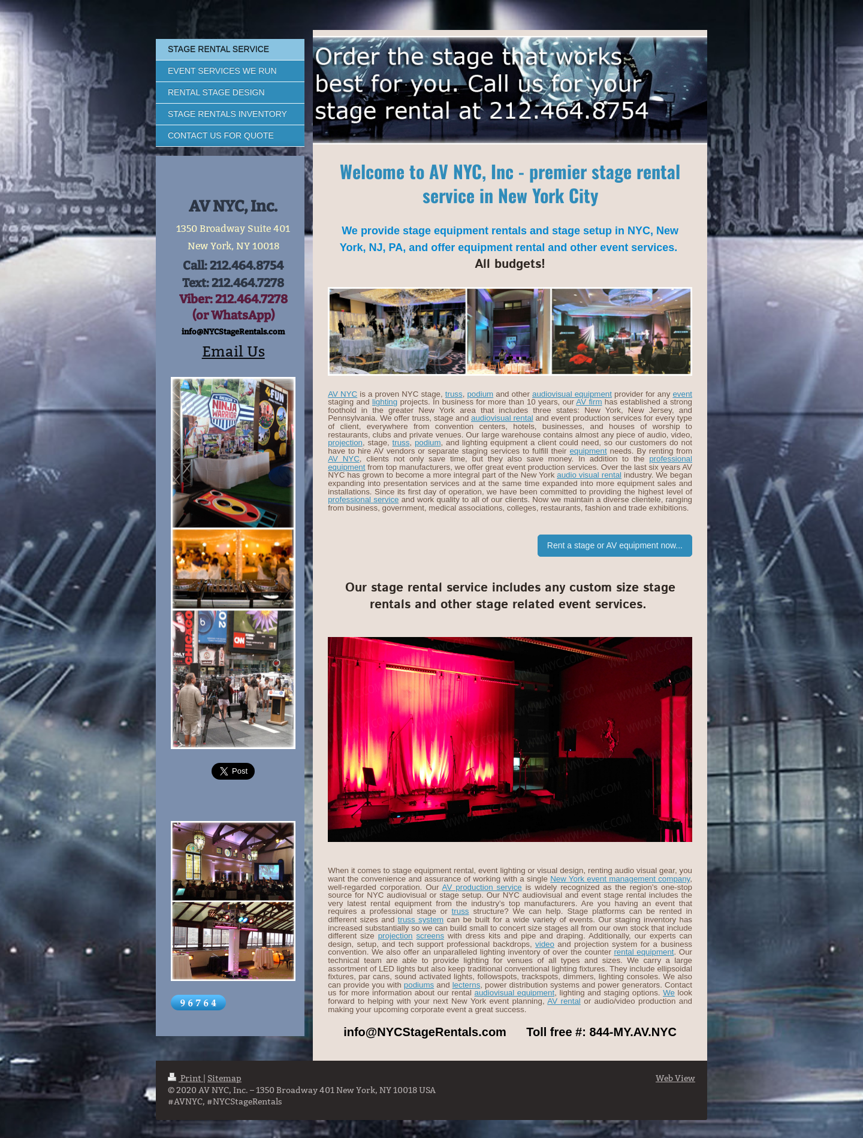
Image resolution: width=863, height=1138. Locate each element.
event (682, 394)
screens (430, 935)
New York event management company (620, 878)
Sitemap (224, 1078)
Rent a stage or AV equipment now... (615, 545)
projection (345, 442)
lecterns (466, 984)
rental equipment (644, 951)
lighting (384, 401)
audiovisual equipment (572, 394)
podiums (419, 984)
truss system (420, 919)
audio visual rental (589, 474)
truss (454, 394)
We (669, 992)
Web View (675, 1078)
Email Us (233, 351)
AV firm (589, 401)
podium (480, 394)
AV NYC (342, 394)
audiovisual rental (502, 417)
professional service (363, 499)
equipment (587, 450)
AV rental (564, 1001)
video (544, 944)
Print (185, 1078)
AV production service (482, 887)
